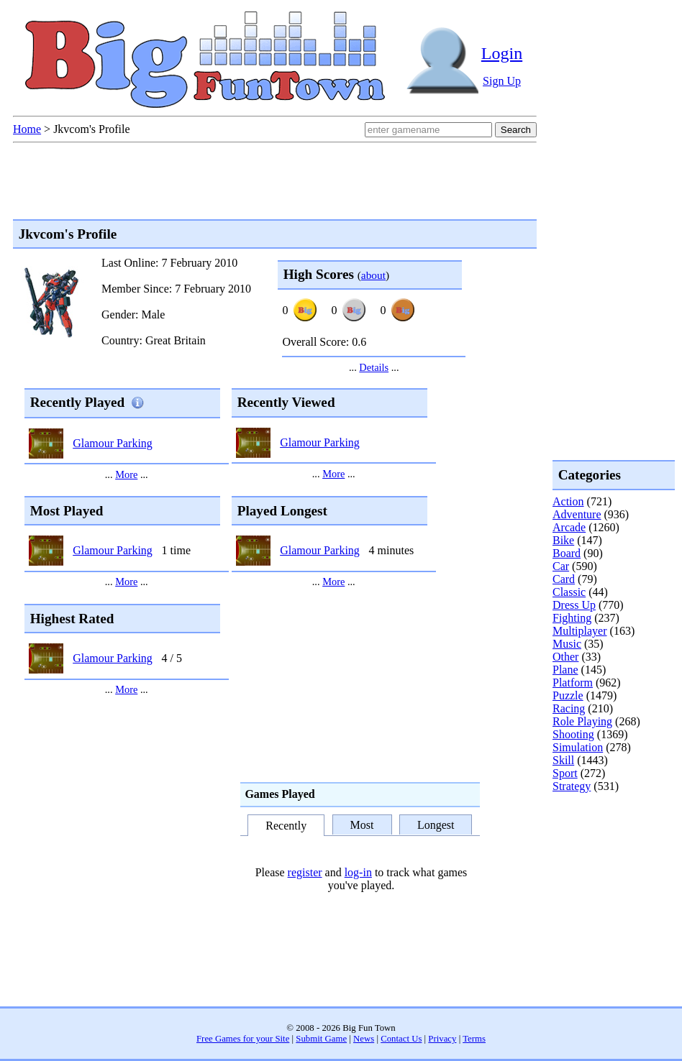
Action (568, 501)
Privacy (442, 1039)
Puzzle (568, 695)
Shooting (573, 734)
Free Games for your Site (242, 1039)
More (126, 474)
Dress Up (574, 605)
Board (567, 553)
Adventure (577, 514)
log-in (358, 872)
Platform (573, 682)
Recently (285, 826)
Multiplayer (580, 631)
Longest (436, 825)
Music (567, 644)
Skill (563, 760)
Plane (565, 669)
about (373, 275)
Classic (569, 592)
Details (373, 367)
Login (501, 53)
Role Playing (582, 721)
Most (362, 825)
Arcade (569, 527)
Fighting (572, 618)
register (305, 872)
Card (564, 579)
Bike (563, 540)
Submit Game (321, 1039)
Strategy (572, 786)
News (363, 1039)
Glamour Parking (113, 443)
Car (561, 566)
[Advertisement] (610, 851)
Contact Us (401, 1039)
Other (565, 657)
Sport (565, 773)
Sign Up (502, 81)
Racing (569, 708)
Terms (474, 1039)
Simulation (578, 747)
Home (27, 129)
